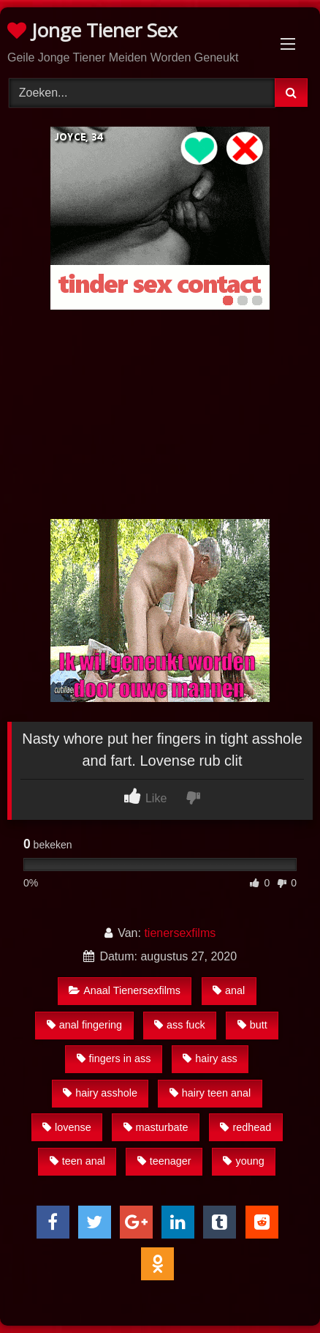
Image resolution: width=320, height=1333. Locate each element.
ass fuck (179, 1025)
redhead (245, 1127)
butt (252, 1025)
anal (229, 990)
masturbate (155, 1127)
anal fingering (84, 1025)
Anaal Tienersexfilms (124, 990)
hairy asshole (100, 1093)
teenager (164, 1161)
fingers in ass (114, 1058)
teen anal (77, 1161)
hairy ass (210, 1058)
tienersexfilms (180, 933)
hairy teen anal (210, 1093)
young (243, 1161)
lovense (66, 1127)
